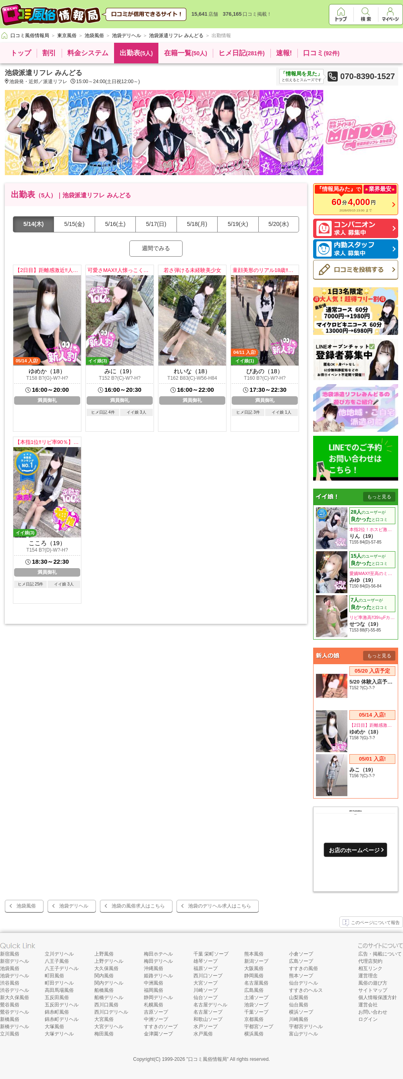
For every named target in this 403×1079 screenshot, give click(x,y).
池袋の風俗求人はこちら (138, 906)
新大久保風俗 (14, 997)
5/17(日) (156, 224)
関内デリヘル (108, 983)
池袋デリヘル (73, 906)
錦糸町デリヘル (62, 1019)
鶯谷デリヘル (14, 1012)
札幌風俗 (153, 1005)
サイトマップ (372, 990)
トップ (20, 53)
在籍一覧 (185, 53)
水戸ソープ (205, 1026)
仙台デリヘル (303, 983)
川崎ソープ (205, 990)
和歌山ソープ (207, 1019)
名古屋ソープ (207, 1012)
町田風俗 (54, 976)
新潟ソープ (256, 961)
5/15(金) (74, 224)
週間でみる (156, 248)
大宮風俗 (104, 1019)
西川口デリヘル (111, 1012)
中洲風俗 (153, 983)
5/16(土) (115, 224)
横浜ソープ (301, 1012)
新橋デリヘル (14, 1026)
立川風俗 (9, 1034)
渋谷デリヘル (14, 990)
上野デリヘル (108, 961)
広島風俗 (254, 990)
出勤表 (136, 53)
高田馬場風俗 (59, 990)
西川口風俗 (106, 1005)
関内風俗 (104, 976)
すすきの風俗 (303, 968)
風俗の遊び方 (372, 983)
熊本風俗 (254, 954)
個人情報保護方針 (377, 997)
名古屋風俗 (256, 983)
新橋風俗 (9, 1019)
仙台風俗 (298, 1005)
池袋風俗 (26, 906)
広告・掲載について (380, 954)
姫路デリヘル (158, 976)
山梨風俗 (298, 997)
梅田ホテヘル (158, 954)
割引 (49, 53)
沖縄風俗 (153, 968)
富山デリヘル (303, 1034)
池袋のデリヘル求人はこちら (219, 906)
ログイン (368, 1019)
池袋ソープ (256, 1005)
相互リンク (370, 968)
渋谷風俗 (9, 983)
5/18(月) (197, 224)
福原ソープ (205, 968)
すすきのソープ (161, 1026)
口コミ (321, 53)
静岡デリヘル (158, 997)
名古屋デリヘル (210, 1005)
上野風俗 (104, 954)
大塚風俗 (54, 1026)
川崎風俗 (298, 1019)
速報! (284, 53)
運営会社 (368, 1005)
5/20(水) (278, 224)
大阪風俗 (254, 968)
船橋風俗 (104, 990)
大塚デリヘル (59, 1034)
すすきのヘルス (306, 990)
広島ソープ (301, 961)
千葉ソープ (256, 1012)
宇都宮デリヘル (306, 1026)
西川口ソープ (207, 976)
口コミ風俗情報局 (207, 1059)
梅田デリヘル (158, 961)
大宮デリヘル (108, 1026)
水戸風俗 (203, 1034)
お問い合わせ (372, 1012)
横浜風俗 (254, 1034)
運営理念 (368, 976)
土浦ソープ (256, 997)
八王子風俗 (57, 961)
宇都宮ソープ (258, 1026)
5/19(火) (238, 224)
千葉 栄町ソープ (211, 954)
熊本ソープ (301, 976)
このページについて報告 (371, 922)
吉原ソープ (156, 1012)
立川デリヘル (59, 954)
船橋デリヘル (108, 997)
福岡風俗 (153, 990)
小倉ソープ (301, 954)
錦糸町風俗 (57, 1012)
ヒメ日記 (241, 53)
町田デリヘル (59, 983)
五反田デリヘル (62, 1005)
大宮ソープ (205, 983)
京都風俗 (254, 1019)
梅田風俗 (104, 1034)
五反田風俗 (57, 997)
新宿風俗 (9, 954)
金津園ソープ (158, 1034)
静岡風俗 (254, 976)
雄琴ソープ (205, 961)
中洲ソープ (156, 1019)
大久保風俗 (106, 968)
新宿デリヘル (14, 961)
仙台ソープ (205, 997)
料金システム (87, 53)
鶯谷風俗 (9, 1005)
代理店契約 (370, 961)
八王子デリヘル (62, 968)
